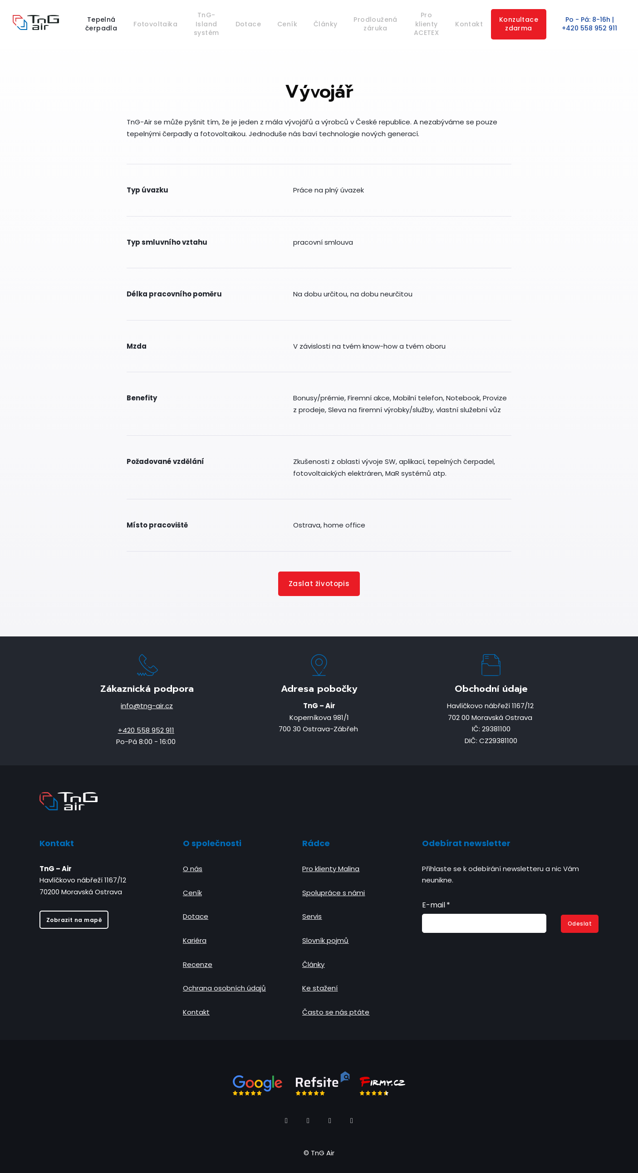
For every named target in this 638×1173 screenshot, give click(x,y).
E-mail (436, 905)
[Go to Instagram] (308, 1120)
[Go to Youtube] (351, 1120)
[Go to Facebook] (286, 1120)
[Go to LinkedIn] (330, 1120)
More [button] (499, 24)
